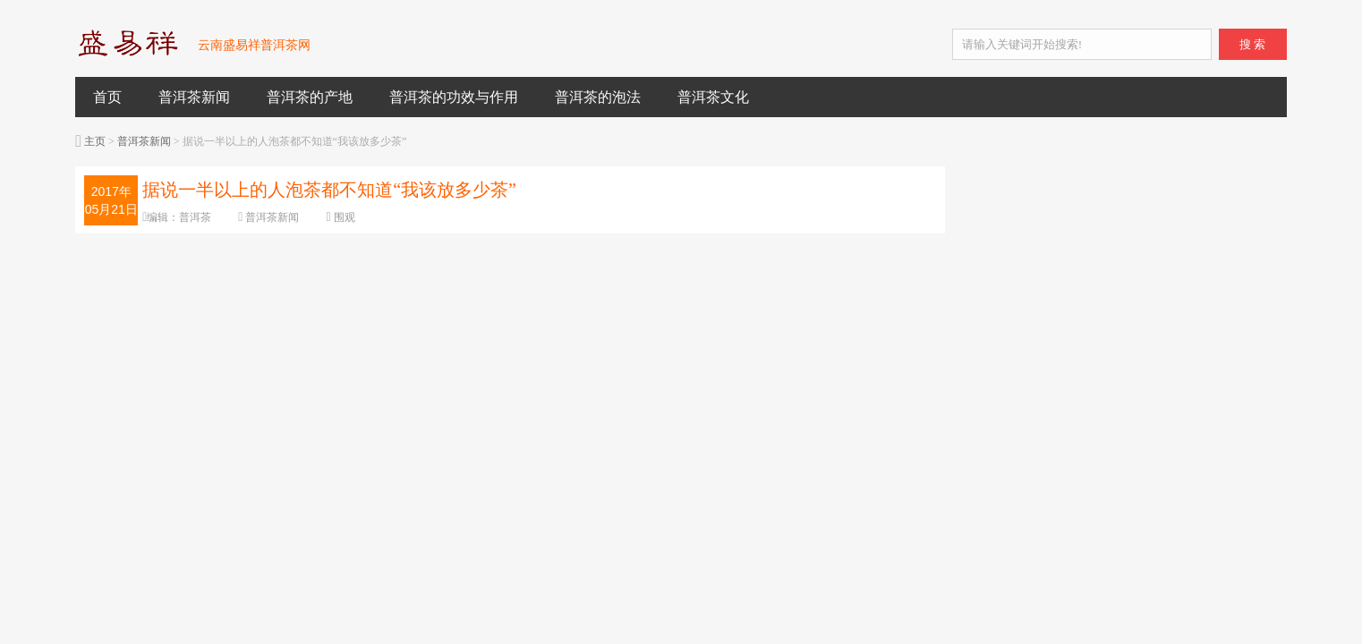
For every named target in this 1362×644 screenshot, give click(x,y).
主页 (95, 141)
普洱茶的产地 (310, 97)
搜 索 (1252, 44)
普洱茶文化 (713, 97)
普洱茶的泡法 (598, 97)
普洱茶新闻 (194, 97)
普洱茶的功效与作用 (453, 97)
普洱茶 (195, 217)
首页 (107, 97)
